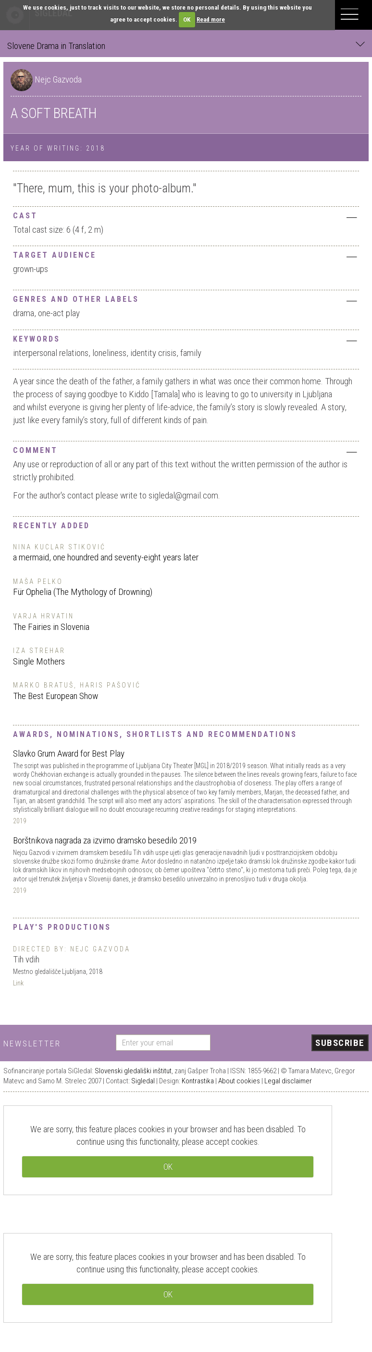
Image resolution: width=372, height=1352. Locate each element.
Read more (211, 19)
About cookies (239, 1081)
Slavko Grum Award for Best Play (68, 753)
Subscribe (340, 1042)
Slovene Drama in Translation (186, 45)
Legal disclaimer (288, 1081)
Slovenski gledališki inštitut (133, 1071)
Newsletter (32, 1043)
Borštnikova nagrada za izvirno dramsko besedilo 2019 (105, 840)
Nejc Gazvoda (58, 79)
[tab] (186, 214)
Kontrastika (198, 1081)
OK (186, 19)
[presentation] (293, 1043)
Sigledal (143, 1081)
